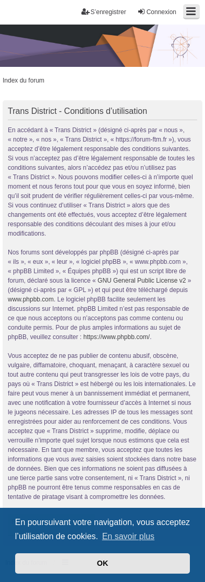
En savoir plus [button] (128, 536)
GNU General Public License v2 (142, 280)
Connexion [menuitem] (156, 12)
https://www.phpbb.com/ (116, 337)
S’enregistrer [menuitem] (103, 12)
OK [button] (102, 563)
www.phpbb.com (31, 299)
